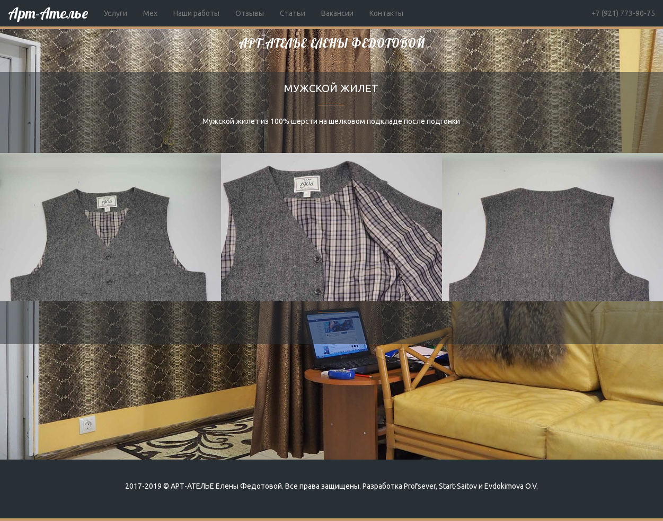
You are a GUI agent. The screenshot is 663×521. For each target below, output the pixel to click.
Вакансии (337, 13)
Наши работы (196, 13)
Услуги (115, 13)
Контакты (386, 13)
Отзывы (249, 13)
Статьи (292, 13)
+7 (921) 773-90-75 (623, 13)
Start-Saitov (458, 486)
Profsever (420, 486)
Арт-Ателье (48, 13)
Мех (150, 13)
